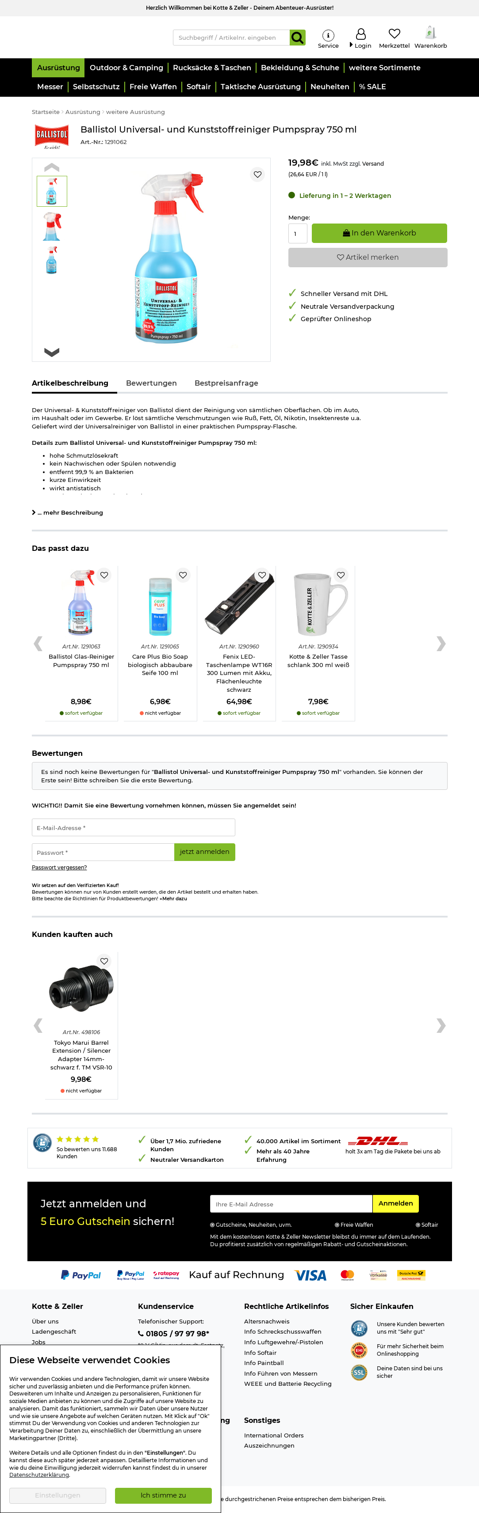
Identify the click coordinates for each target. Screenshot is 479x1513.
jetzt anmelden (205, 853)
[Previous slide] (51, 168)
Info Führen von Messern (281, 1374)
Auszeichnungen (269, 1446)
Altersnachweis (267, 1322)
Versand (373, 165)
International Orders (274, 1436)
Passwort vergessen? (59, 868)
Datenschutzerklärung (39, 1475)
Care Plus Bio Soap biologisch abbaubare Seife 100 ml (160, 666)
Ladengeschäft (54, 1332)
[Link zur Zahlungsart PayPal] (81, 1276)
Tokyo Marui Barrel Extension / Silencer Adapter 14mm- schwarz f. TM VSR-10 (81, 1056)
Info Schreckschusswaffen (283, 1332)
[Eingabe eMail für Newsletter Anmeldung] (291, 1205)
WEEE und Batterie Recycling (288, 1384)
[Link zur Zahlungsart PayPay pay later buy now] (130, 1276)
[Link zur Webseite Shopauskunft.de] (359, 1328)
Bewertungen (151, 384)
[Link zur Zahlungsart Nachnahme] (411, 1276)
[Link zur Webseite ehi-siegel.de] (359, 1350)
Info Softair (260, 1353)
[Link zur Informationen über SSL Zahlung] (359, 1372)
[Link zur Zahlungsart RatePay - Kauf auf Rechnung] (166, 1276)
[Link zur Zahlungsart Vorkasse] (378, 1276)
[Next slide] (51, 353)
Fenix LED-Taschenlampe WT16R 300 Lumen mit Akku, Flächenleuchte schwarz (239, 674)
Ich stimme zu (163, 1495)
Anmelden (398, 1204)
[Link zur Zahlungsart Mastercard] (347, 1276)
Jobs (39, 1343)
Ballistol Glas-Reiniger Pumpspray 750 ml (81, 662)
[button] (58, 69)
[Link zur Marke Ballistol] (52, 138)
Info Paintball (264, 1364)
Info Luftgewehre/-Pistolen (283, 1343)
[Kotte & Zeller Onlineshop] (96, 37)
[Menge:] (297, 235)
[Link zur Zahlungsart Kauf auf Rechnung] (236, 1276)
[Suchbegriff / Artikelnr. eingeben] (231, 38)
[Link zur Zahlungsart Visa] (310, 1276)
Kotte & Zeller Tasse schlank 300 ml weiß (318, 662)
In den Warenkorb (379, 234)
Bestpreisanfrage (226, 384)
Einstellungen (57, 1495)
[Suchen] (298, 38)
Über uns (45, 1322)
